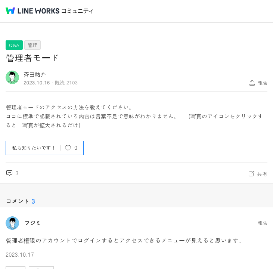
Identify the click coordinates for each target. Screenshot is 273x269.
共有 (262, 173)
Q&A (14, 45)
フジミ (32, 223)
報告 (262, 82)
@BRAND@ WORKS (32, 10)
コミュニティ (77, 11)
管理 (32, 45)
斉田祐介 (35, 74)
